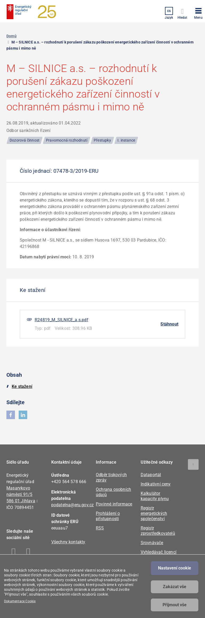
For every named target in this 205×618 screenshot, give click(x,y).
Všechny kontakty (68, 541)
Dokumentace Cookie (20, 601)
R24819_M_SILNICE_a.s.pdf (61, 319)
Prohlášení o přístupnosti (108, 516)
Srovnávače (152, 542)
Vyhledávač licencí (159, 552)
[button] (198, 12)
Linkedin (28, 553)
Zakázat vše (174, 586)
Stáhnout (169, 324)
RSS (100, 528)
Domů (11, 36)
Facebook (13, 553)
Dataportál (151, 474)
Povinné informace (114, 504)
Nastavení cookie (174, 568)
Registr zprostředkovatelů (158, 530)
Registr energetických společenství (154, 513)
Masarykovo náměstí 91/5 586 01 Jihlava (20, 494)
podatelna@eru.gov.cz (72, 504)
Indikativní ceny (156, 484)
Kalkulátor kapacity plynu (155, 496)
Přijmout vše (175, 604)
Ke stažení (22, 386)
